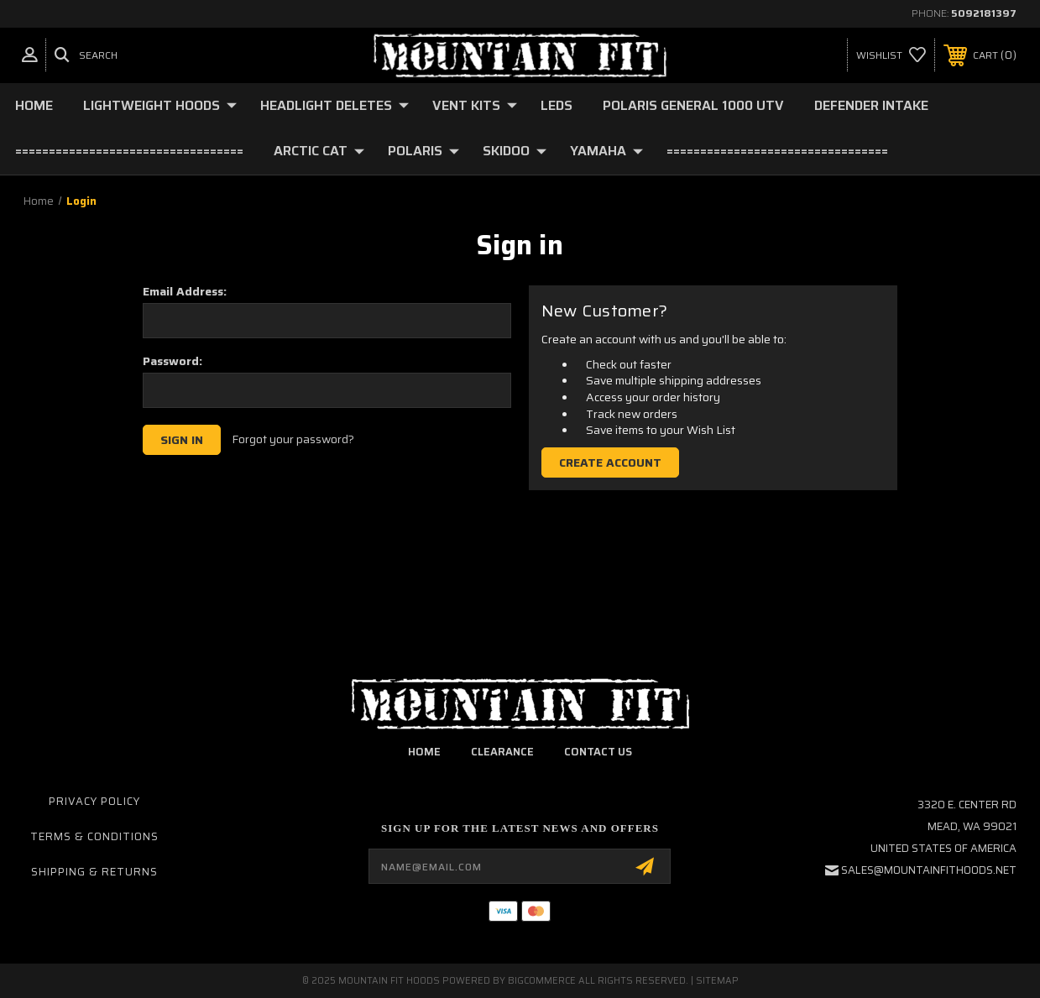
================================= (777, 150)
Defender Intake (871, 105)
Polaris (423, 150)
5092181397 (983, 13)
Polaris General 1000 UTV (693, 105)
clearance (502, 751)
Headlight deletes (334, 105)
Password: (172, 361)
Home (34, 105)
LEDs (556, 105)
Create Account (610, 462)
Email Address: (185, 291)
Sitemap (717, 981)
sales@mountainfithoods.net (928, 870)
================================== (129, 150)
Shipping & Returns (94, 871)
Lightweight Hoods (160, 105)
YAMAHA (606, 150)
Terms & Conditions (94, 836)
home (424, 751)
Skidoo (514, 150)
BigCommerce (542, 981)
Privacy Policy (94, 801)
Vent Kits (474, 105)
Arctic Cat (319, 150)
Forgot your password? (293, 439)
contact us (598, 751)
